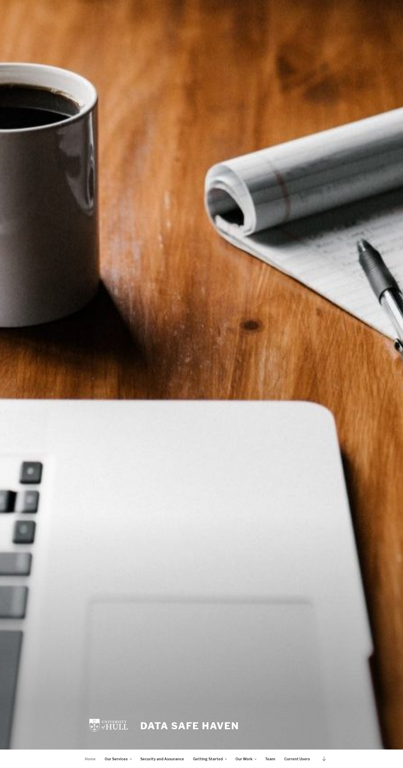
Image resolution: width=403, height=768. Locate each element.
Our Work (246, 759)
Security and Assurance (162, 759)
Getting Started (210, 759)
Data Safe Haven (189, 726)
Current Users (297, 759)
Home (90, 759)
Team (270, 759)
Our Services (119, 759)
